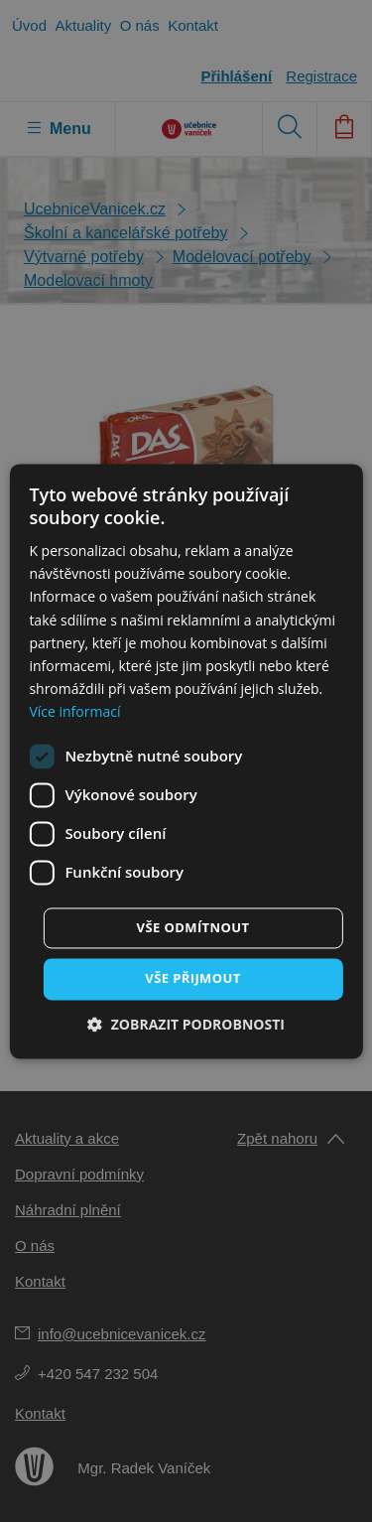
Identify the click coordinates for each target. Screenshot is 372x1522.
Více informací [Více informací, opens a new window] (74, 711)
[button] (186, 1024)
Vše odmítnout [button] (193, 927)
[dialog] (186, 761)
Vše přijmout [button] (192, 978)
